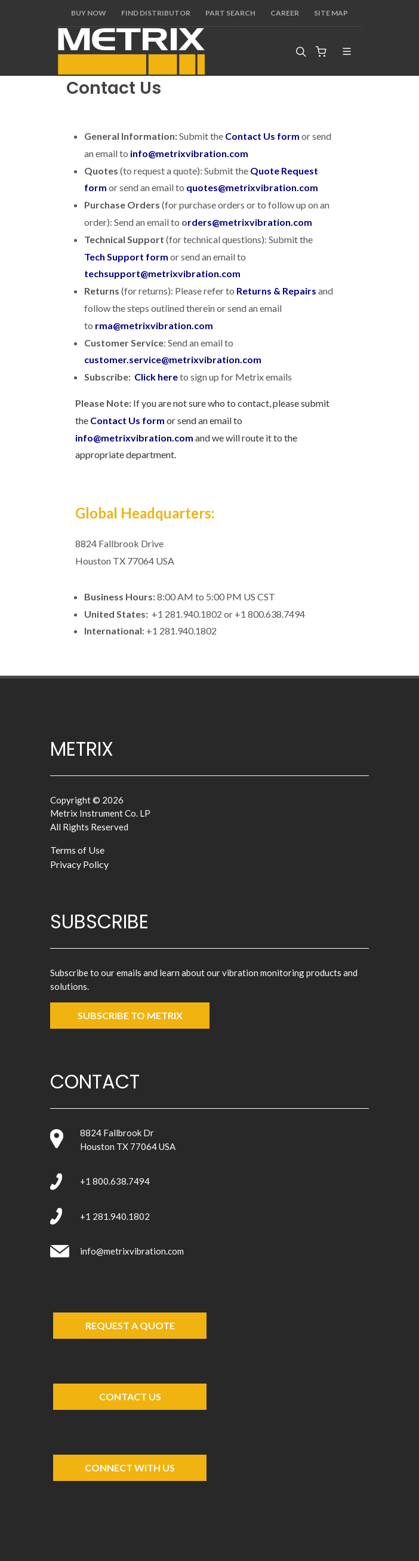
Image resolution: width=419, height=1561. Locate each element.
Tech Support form (126, 256)
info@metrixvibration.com (189, 153)
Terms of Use (77, 849)
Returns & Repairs (276, 290)
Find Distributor (155, 12)
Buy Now (88, 12)
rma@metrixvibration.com (154, 325)
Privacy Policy (79, 864)
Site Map (331, 12)
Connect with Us (130, 1467)
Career (284, 12)
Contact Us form (262, 136)
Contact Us (130, 1396)
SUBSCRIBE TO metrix (130, 1015)
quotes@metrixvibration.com (252, 187)
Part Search (230, 12)
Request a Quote (130, 1325)
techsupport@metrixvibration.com (162, 273)
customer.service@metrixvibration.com (172, 359)
